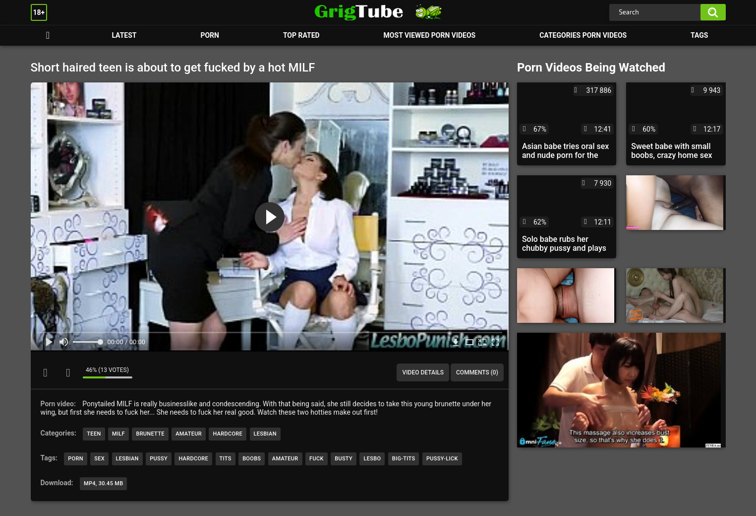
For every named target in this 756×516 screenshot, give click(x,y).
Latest (124, 35)
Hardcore (227, 434)
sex (99, 458)
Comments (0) (477, 372)
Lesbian (265, 434)
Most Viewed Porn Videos (430, 35)
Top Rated (301, 35)
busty (343, 458)
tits (226, 458)
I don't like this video (68, 372)
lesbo (372, 458)
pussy (159, 458)
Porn (48, 35)
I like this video (46, 372)
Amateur (188, 434)
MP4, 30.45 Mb (103, 483)
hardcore (193, 458)
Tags (699, 35)
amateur (285, 458)
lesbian (127, 458)
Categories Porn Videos (583, 35)
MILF (118, 434)
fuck (316, 458)
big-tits (403, 458)
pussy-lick (442, 458)
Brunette (150, 434)
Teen (94, 434)
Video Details (423, 372)
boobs (251, 458)
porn (75, 458)
